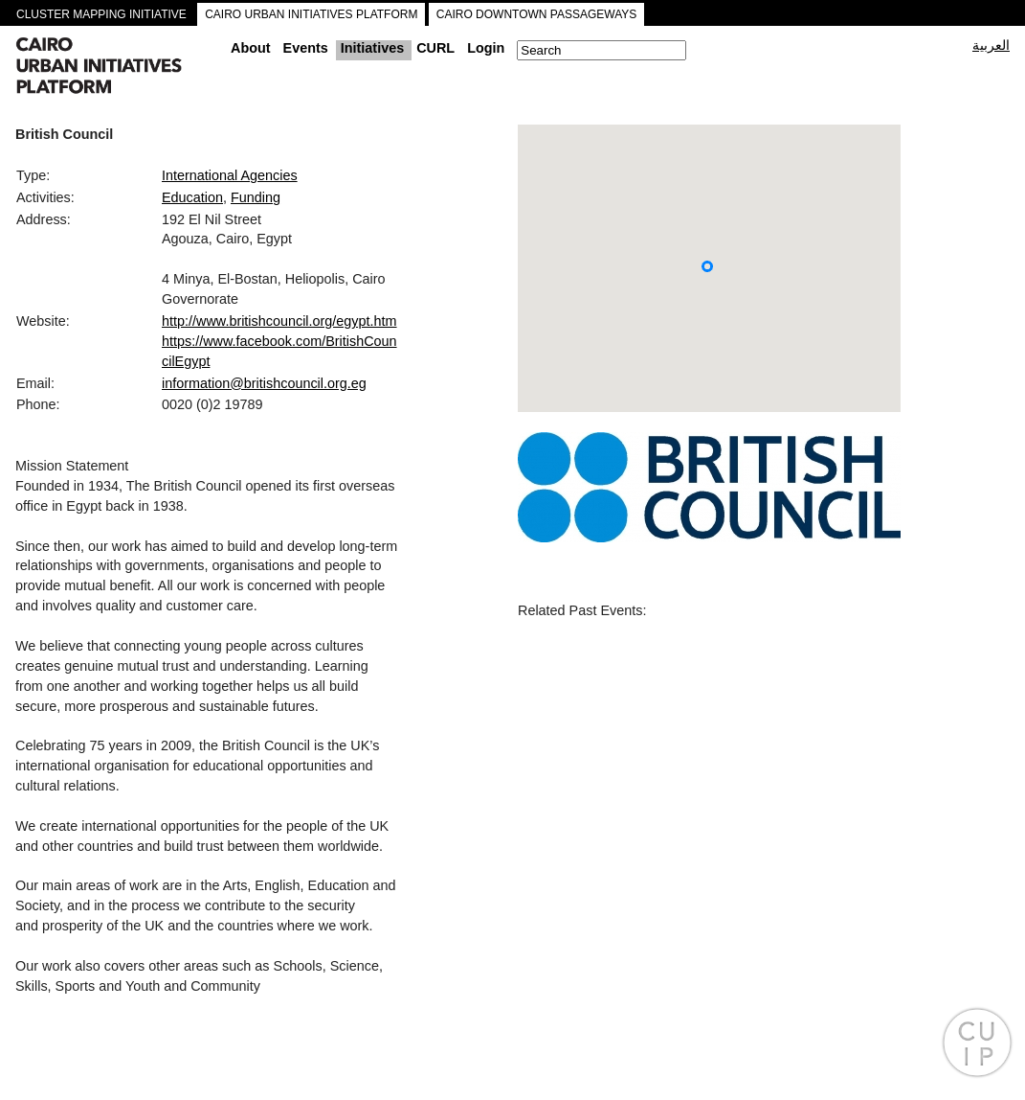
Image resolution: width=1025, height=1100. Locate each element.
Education (192, 197)
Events (305, 48)
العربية (991, 45)
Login (485, 48)
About (251, 48)
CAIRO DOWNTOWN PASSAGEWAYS (536, 14)
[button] (707, 266)
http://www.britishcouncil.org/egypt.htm (279, 321)
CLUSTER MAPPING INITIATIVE (101, 14)
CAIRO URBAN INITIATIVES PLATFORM (311, 14)
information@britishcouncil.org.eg (264, 383)
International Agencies (230, 175)
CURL (435, 48)
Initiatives (372, 48)
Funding (255, 197)
